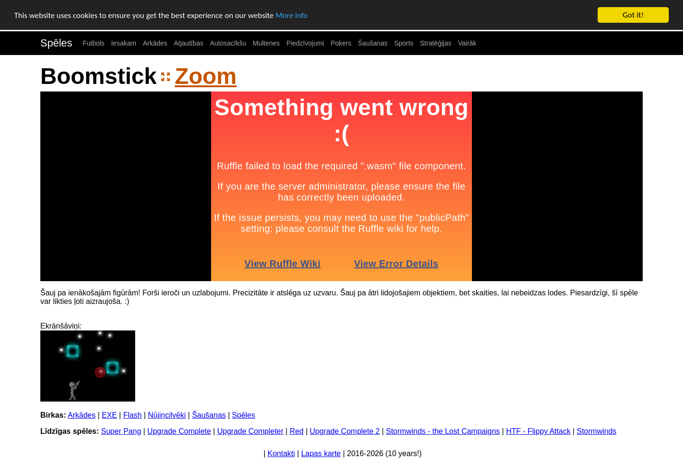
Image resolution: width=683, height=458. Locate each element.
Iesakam (123, 43)
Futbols (93, 43)
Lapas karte (321, 453)
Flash (132, 415)
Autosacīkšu (228, 43)
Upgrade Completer (250, 431)
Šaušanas (373, 43)
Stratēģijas (436, 43)
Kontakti (281, 453)
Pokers (341, 43)
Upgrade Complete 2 (345, 431)
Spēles (56, 43)
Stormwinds (597, 431)
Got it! (633, 15)
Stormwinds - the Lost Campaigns (443, 431)
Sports (403, 43)
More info (292, 15)
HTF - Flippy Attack (538, 431)
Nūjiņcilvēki (167, 415)
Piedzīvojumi (305, 43)
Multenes (266, 43)
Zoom (206, 76)
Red (297, 431)
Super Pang (121, 431)
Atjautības (188, 43)
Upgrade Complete (179, 431)
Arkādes (155, 43)
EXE (109, 415)
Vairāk (467, 43)
